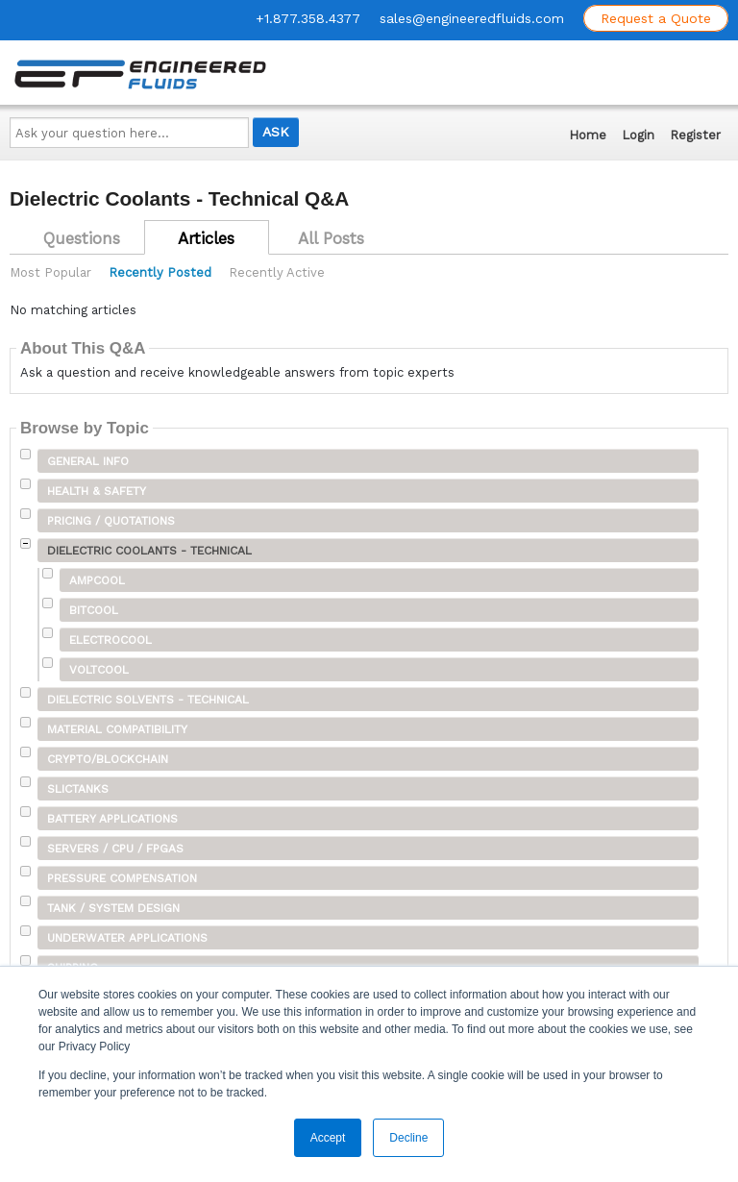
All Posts (331, 238)
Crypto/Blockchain (107, 759)
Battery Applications (112, 818)
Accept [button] (328, 1138)
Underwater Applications (127, 938)
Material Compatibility (117, 729)
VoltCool (99, 670)
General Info (88, 461)
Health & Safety (96, 491)
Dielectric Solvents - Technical (148, 699)
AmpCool (97, 580)
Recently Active (277, 272)
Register (695, 135)
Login (638, 135)
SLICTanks (78, 789)
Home (587, 135)
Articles (206, 238)
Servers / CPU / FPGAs (115, 848)
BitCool (93, 610)
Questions (81, 238)
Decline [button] (408, 1138)
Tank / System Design (113, 908)
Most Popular (50, 272)
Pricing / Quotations (111, 521)
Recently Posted (160, 272)
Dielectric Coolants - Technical (149, 550)
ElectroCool (110, 640)
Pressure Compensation (122, 878)
